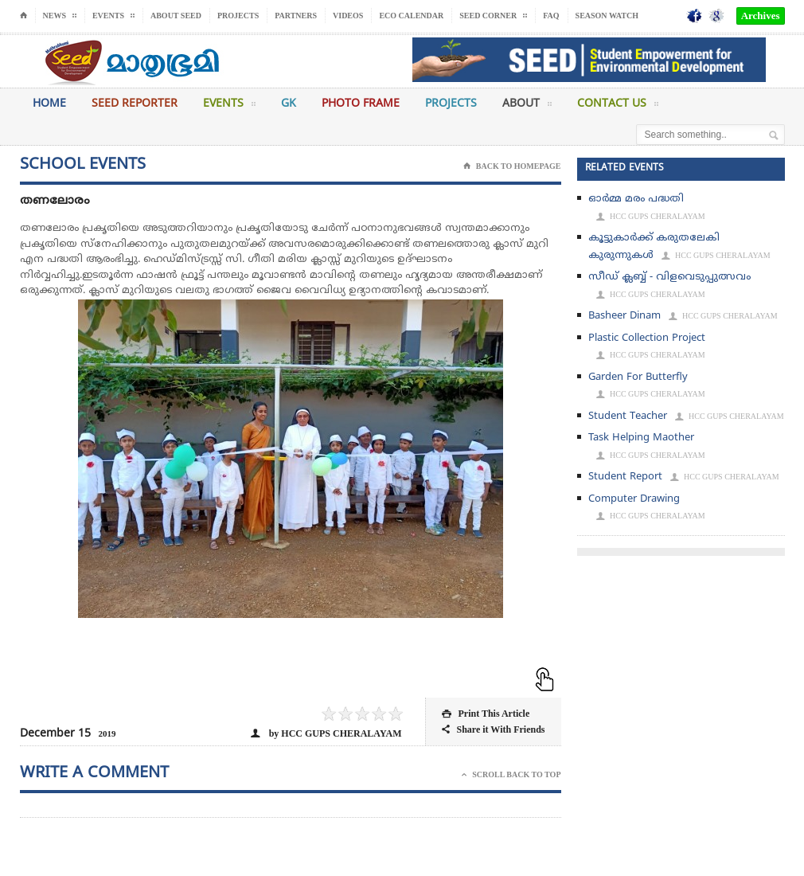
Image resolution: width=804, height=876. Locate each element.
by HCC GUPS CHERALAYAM (326, 733)
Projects (238, 15)
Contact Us (617, 106)
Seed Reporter (135, 104)
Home (49, 104)
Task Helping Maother (641, 438)
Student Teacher (627, 416)
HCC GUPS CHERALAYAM (650, 217)
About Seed (175, 15)
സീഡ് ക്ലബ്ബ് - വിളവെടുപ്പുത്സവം (669, 277)
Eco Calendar (411, 15)
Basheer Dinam (624, 316)
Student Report (625, 477)
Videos (348, 15)
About (527, 106)
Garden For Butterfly (638, 377)
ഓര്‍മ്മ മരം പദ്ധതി (636, 199)
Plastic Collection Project (646, 338)
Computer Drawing (634, 499)
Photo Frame (361, 104)
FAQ (551, 15)
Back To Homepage (512, 166)
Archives (760, 16)
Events (229, 106)
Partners (296, 15)
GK (288, 104)
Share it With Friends (493, 730)
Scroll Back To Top (511, 774)
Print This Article (485, 714)
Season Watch (607, 15)
